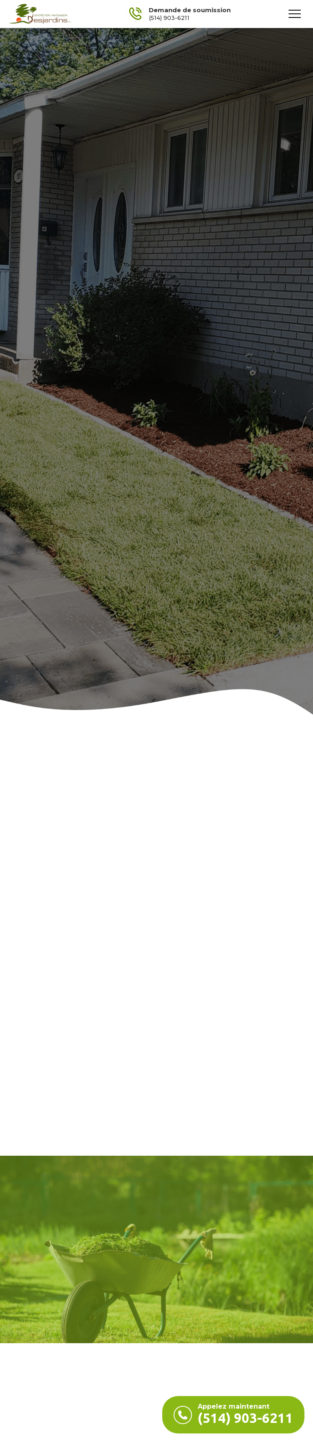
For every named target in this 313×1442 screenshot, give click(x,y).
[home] (40, 14)
